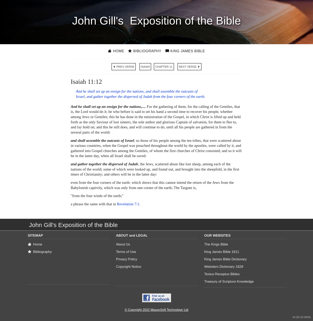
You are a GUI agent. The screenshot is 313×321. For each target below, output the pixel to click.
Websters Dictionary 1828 (223, 267)
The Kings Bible (216, 244)
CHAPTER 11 (163, 66)
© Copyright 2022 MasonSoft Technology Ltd (156, 310)
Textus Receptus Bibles (222, 274)
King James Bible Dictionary (225, 259)
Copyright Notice (128, 267)
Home (116, 51)
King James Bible (185, 51)
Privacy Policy (126, 259)
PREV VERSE (123, 66)
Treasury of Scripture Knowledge (229, 281)
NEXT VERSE (189, 66)
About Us (123, 244)
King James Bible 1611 (221, 252)
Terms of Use (126, 252)
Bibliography (144, 51)
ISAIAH (145, 66)
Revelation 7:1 (128, 204)
